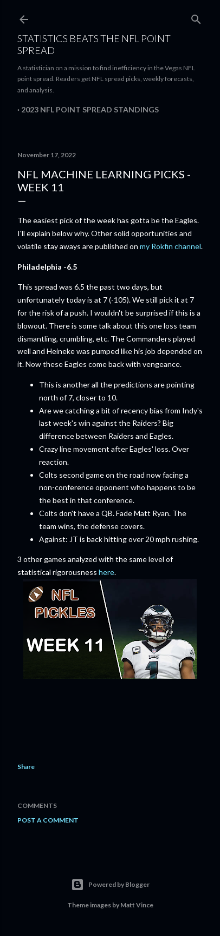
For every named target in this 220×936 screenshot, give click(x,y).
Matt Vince (136, 905)
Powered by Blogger (110, 884)
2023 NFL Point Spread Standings (90, 109)
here (106, 572)
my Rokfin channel (170, 246)
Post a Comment (48, 820)
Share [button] (26, 767)
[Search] (196, 17)
